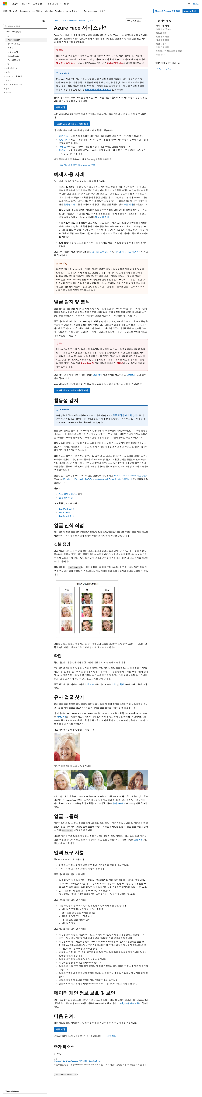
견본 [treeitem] (7, 80)
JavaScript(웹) (65, 515)
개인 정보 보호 (127, 1088)
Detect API (132, 374)
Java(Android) (65, 508)
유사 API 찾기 (119, 803)
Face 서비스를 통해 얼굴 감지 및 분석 (77, 164)
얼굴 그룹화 (161, 43)
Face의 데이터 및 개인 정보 (98, 89)
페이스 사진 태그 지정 (125, 251)
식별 (114, 684)
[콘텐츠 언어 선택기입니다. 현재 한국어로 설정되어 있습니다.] (9, 1088)
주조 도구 (92, 20)
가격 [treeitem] (10, 48)
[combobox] (25, 26)
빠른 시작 (60, 107)
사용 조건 (167, 1088)
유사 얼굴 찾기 (162, 40)
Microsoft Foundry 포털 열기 (167, 11)
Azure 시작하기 (190, 11)
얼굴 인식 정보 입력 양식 (125, 415)
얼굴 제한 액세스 (114, 62)
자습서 (62, 149)
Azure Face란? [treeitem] (14, 39)
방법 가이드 (65, 139)
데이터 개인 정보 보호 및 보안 (169, 51)
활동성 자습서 (71, 204)
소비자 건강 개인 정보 (148, 1088)
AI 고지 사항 (82, 1088)
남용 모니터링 (66, 497)
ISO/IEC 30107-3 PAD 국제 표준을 (130, 475)
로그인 (196, 3)
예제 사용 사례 (162, 25)
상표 (176, 1088)
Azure (63, 20)
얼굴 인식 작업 (162, 36)
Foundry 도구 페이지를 (128, 1003)
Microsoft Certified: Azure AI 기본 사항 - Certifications (77, 1061)
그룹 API (138, 839)
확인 (122, 684)
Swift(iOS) (64, 512)
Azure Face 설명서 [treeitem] (13, 31)
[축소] (43, 20)
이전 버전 (95, 1088)
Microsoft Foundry (77, 20)
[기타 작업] (145, 20)
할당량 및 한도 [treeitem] (14, 43)
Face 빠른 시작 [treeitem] (14, 60)
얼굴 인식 (89, 684)
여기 (119, 363)
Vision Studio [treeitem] (13, 56)
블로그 (105, 1088)
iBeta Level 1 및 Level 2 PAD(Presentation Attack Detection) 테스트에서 (96, 479)
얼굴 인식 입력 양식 (65, 62)
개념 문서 (63, 146)
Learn (56, 20)
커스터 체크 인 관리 (99, 251)
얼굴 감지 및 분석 (163, 29)
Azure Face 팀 (87, 363)
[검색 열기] (189, 3)
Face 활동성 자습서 (68, 494)
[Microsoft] (5, 3)
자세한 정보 (111, 1035)
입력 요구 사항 (162, 47)
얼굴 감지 (97, 374)
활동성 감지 (161, 33)
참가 (115, 1088)
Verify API (61, 716)
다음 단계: (160, 54)
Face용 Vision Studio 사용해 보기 (72, 123)
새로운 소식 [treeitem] (13, 52)
